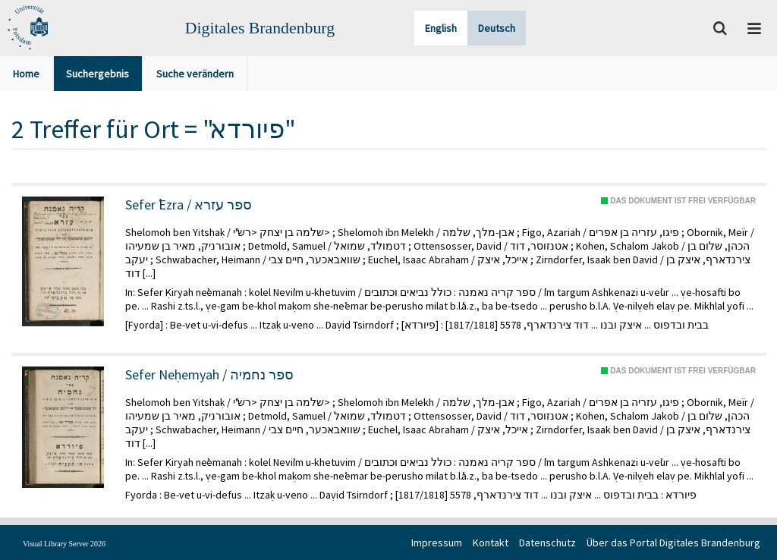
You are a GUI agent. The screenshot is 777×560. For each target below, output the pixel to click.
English (441, 28)
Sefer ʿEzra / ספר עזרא (188, 205)
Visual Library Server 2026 (64, 544)
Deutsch (496, 28)
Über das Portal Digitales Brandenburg (673, 542)
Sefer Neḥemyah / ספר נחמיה (209, 375)
